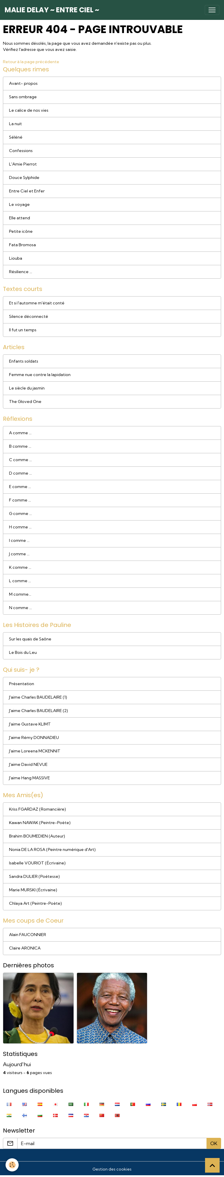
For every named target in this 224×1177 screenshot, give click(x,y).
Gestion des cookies (112, 1169)
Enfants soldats (23, 361)
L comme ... (20, 580)
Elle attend (19, 217)
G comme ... (20, 513)
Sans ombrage (23, 96)
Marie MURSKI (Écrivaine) (33, 889)
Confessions (21, 150)
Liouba (15, 258)
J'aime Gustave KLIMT (30, 724)
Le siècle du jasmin (27, 388)
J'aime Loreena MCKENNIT (34, 751)
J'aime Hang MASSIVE (29, 777)
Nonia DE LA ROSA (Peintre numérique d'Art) (52, 849)
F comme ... (20, 500)
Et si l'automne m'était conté (36, 303)
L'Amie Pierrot (23, 164)
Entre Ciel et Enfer (27, 191)
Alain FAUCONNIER (27, 934)
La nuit (15, 123)
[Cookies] (12, 1164)
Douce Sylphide (24, 177)
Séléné (15, 137)
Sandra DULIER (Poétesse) (34, 876)
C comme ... (20, 459)
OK (213, 1143)
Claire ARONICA (25, 948)
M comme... (20, 594)
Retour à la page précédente (31, 61)
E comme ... (20, 486)
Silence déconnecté (28, 316)
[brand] (52, 10)
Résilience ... (20, 271)
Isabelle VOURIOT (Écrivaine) (37, 863)
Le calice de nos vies (28, 110)
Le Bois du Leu (23, 652)
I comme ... (19, 540)
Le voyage (19, 204)
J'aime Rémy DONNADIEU (34, 737)
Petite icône (21, 231)
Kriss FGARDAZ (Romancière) (37, 809)
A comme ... (20, 432)
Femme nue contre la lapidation (40, 374)
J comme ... (19, 553)
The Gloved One (25, 401)
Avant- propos (23, 83)
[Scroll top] (212, 1165)
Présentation (21, 683)
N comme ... (20, 607)
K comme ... (20, 567)
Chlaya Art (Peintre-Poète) (35, 903)
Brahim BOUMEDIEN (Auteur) (37, 836)
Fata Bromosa (22, 244)
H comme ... (20, 527)
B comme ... (20, 446)
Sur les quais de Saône (30, 639)
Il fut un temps (22, 329)
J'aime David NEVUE (28, 764)
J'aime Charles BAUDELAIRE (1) (38, 697)
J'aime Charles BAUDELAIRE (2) (38, 710)
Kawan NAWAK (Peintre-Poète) (40, 822)
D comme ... (20, 473)
